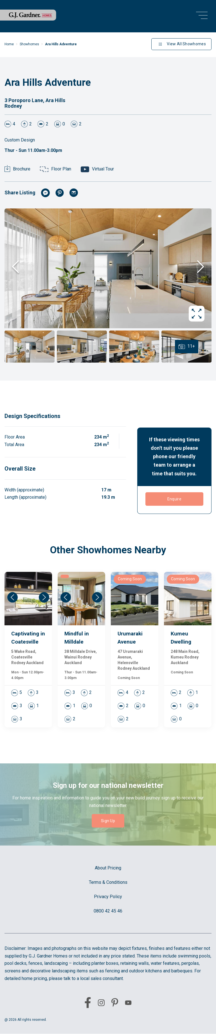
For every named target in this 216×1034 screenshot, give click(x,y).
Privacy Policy (108, 896)
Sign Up (108, 821)
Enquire (174, 499)
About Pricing (108, 868)
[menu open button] (202, 16)
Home (9, 44)
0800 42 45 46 (108, 911)
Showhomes (29, 44)
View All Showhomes (181, 44)
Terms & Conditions (108, 882)
